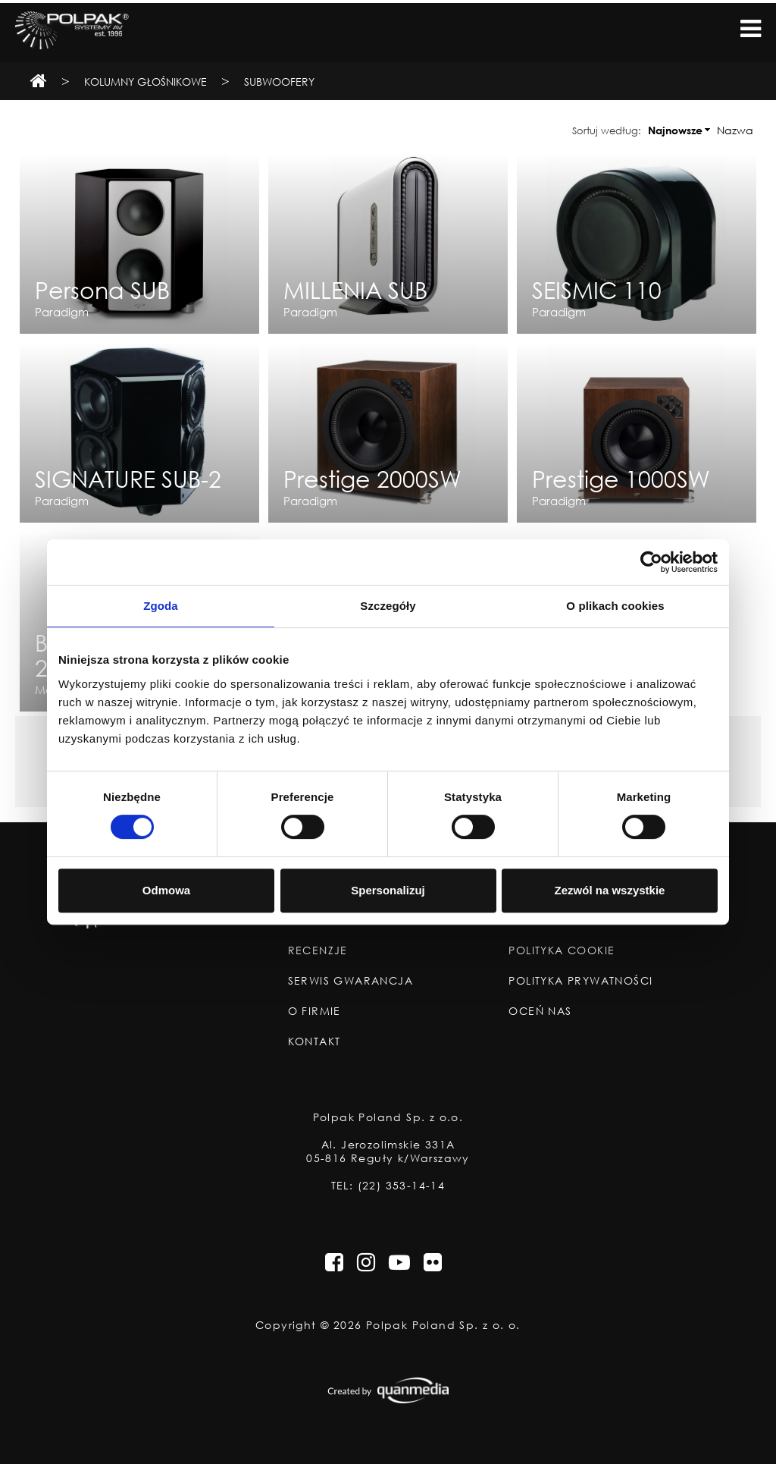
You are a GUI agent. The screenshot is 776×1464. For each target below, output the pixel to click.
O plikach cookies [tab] (615, 605)
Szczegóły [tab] (387, 605)
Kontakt (314, 1041)
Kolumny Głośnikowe (145, 81)
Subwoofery (279, 81)
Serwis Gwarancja (350, 981)
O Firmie (314, 1011)
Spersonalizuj (388, 890)
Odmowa (166, 890)
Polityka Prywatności (580, 981)
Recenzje (318, 950)
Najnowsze (675, 130)
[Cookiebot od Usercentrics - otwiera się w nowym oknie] (651, 562)
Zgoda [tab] (160, 605)
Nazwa (735, 130)
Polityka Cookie (561, 950)
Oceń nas (539, 1011)
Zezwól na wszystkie (610, 890)
